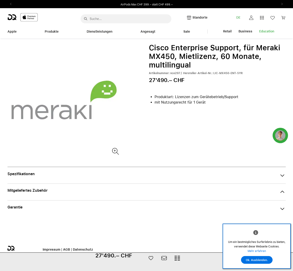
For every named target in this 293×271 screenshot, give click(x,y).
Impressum (51, 249)
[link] (283, 19)
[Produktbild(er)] (115, 151)
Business (245, 31)
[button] (251, 17)
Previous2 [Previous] (12, 4)
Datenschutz (83, 249)
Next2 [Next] (280, 4)
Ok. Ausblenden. (257, 260)
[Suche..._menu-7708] (126, 18)
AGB (66, 249)
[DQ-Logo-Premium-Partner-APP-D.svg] (22, 17)
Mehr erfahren (257, 251)
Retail (227, 31)
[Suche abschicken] (85, 18)
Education (266, 31)
